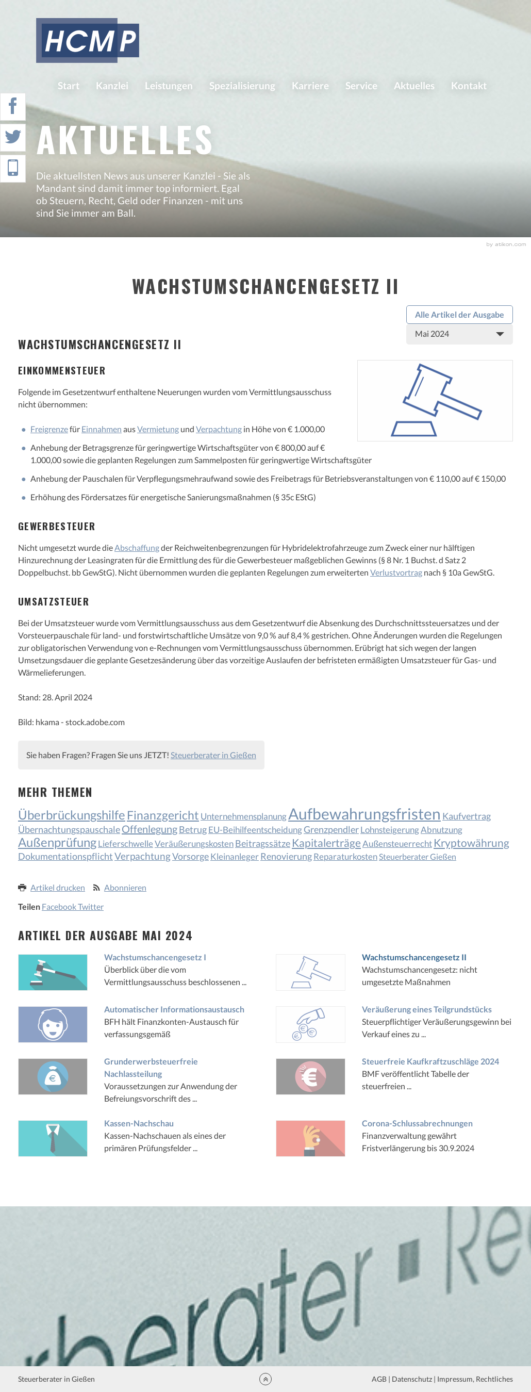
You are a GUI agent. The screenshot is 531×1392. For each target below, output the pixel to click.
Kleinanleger (234, 856)
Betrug (193, 829)
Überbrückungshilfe (71, 814)
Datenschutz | (414, 1378)
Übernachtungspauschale (69, 829)
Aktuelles (414, 85)
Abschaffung (136, 547)
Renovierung (286, 856)
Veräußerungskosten (194, 843)
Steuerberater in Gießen (213, 755)
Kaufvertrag (466, 816)
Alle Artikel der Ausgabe (459, 314)
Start (68, 85)
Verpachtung (219, 429)
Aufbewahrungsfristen (364, 814)
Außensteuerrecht (397, 843)
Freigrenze (49, 429)
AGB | (380, 1378)
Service (361, 85)
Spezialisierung (242, 85)
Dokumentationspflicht (65, 856)
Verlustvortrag (396, 572)
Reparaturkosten (345, 856)
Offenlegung (149, 829)
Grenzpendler (331, 829)
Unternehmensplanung (244, 816)
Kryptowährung (471, 842)
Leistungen (169, 85)
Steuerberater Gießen (417, 856)
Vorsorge (190, 856)
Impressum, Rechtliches (474, 1378)
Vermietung (158, 429)
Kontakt (469, 85)
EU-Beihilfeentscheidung (255, 829)
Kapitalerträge (326, 842)
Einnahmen (101, 429)
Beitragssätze (262, 843)
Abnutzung (441, 829)
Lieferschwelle (125, 843)
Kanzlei (112, 85)
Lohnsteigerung (389, 829)
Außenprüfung (57, 841)
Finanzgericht (163, 815)
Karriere (310, 85)
